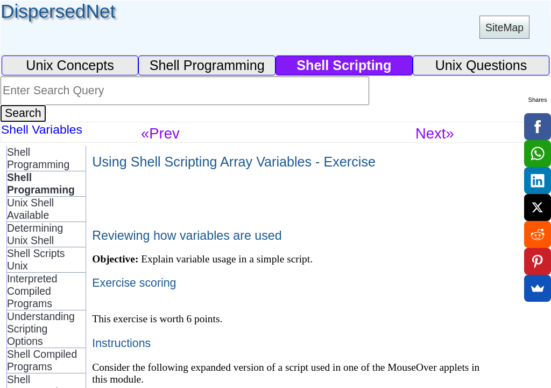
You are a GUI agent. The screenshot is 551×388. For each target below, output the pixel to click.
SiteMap (504, 27)
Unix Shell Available (30, 209)
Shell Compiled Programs (42, 360)
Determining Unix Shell (35, 234)
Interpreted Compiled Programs (32, 291)
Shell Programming (207, 65)
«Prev (160, 133)
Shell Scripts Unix (36, 259)
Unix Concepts (70, 65)
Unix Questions (481, 65)
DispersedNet (58, 11)
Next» (434, 133)
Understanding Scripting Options (41, 328)
